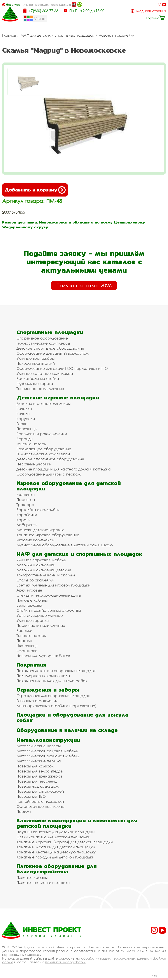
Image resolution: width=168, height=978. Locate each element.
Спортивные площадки (49, 332)
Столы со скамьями (35, 580)
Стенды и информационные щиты (48, 595)
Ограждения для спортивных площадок (53, 695)
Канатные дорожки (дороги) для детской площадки (64, 842)
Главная (9, 35)
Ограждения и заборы (48, 689)
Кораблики (26, 515)
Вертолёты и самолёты (37, 509)
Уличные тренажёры (35, 358)
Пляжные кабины (31, 600)
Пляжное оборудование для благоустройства (56, 868)
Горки (21, 424)
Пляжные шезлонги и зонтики (43, 882)
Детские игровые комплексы (43, 403)
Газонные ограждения (37, 701)
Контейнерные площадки (40, 801)
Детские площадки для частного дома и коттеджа (63, 469)
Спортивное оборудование (42, 338)
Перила (23, 811)
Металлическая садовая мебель (47, 751)
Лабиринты (26, 525)
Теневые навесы (31, 444)
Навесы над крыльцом (37, 786)
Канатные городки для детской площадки (55, 857)
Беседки (24, 630)
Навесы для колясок (35, 766)
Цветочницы (27, 645)
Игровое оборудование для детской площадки (68, 485)
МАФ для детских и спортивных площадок (57, 35)
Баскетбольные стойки (37, 378)
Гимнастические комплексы (43, 343)
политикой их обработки (65, 962)
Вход (140, 11)
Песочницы (26, 429)
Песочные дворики (33, 464)
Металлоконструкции (48, 740)
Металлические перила (38, 761)
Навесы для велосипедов (39, 771)
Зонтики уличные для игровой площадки (53, 585)
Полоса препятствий (35, 363)
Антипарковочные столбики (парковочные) (56, 706)
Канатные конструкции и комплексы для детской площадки (76, 823)
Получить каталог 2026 (84, 285)
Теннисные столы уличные (40, 388)
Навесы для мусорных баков (43, 656)
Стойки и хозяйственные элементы (48, 610)
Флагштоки (26, 651)
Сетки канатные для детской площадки (53, 837)
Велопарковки (29, 605)
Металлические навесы (38, 746)
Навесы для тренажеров (39, 776)
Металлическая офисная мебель (47, 756)
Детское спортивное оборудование (50, 348)
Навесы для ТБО (31, 796)
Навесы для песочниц (36, 781)
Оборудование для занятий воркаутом (52, 353)
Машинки (25, 494)
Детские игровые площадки (57, 397)
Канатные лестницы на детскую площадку (56, 852)
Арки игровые (29, 590)
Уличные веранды (32, 620)
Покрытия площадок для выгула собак (52, 681)
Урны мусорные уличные (39, 615)
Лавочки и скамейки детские (43, 570)
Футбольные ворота (34, 383)
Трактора (25, 504)
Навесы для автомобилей (40, 791)
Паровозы (25, 499)
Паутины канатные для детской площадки (55, 832)
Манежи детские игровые (40, 530)
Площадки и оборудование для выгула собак (72, 717)
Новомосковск (13, 4)
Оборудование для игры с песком (48, 474)
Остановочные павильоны (40, 806)
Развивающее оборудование (43, 449)
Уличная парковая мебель (41, 560)
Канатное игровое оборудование (47, 535)
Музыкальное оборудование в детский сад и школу (64, 545)
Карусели (25, 418)
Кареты (23, 520)
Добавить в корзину (35, 190)
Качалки (24, 408)
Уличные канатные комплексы (44, 373)
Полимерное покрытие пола (43, 676)
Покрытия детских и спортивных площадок (56, 670)
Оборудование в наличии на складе (67, 730)
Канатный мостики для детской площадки (55, 847)
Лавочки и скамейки (117, 35)
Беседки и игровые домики (41, 434)
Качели (23, 413)
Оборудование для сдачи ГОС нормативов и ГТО (62, 368)
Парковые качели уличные (40, 625)
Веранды (24, 439)
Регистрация (155, 11)
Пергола (24, 640)
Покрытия (31, 664)
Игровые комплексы (35, 540)
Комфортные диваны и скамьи (45, 575)
